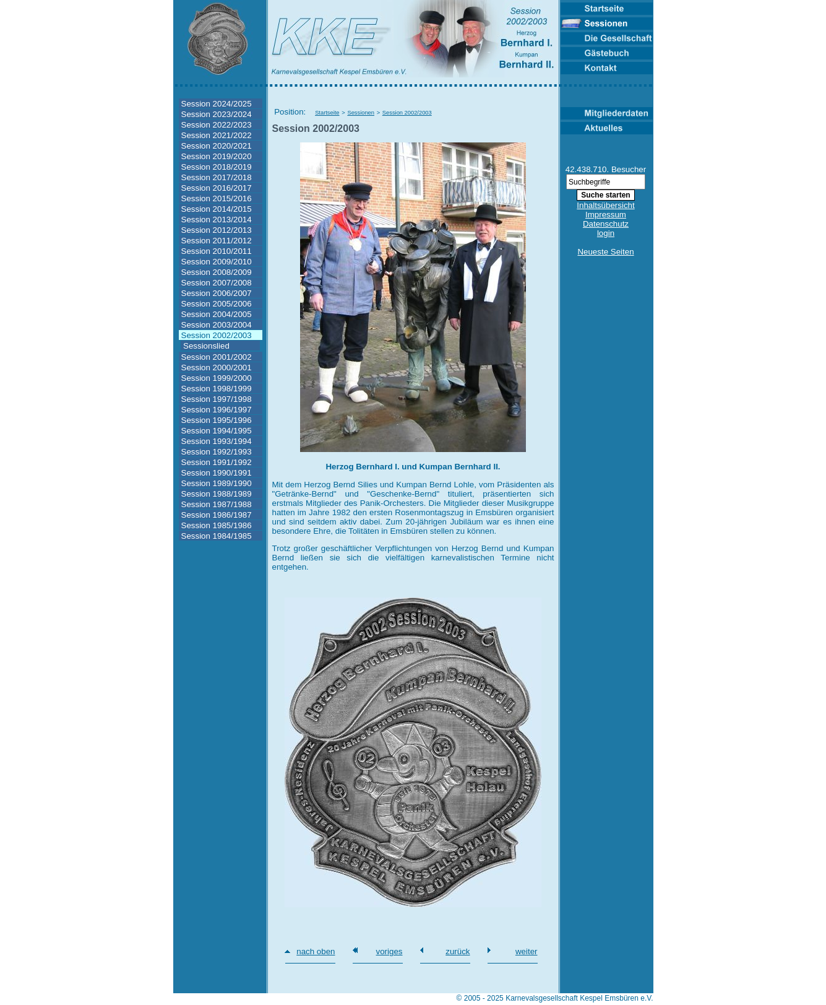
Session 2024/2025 (216, 103)
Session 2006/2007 (216, 293)
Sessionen (360, 113)
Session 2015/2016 (216, 198)
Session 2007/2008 (216, 282)
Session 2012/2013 (216, 230)
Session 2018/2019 (216, 167)
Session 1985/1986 (216, 525)
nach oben (315, 951)
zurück (457, 951)
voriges (389, 951)
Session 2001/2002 (216, 357)
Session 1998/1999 (216, 388)
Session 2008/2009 (216, 272)
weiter (526, 951)
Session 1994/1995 (216, 430)
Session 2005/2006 (216, 303)
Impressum (605, 214)
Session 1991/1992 (216, 462)
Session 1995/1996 (216, 420)
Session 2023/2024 (216, 114)
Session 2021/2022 (216, 135)
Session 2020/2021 (216, 145)
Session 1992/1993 (216, 451)
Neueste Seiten (605, 251)
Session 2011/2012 (216, 240)
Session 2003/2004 (216, 324)
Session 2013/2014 (216, 219)
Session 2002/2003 (216, 335)
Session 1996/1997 (216, 409)
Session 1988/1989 (216, 493)
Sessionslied (206, 345)
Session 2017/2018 (216, 177)
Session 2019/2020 (216, 156)
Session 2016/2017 (216, 188)
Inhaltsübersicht (605, 205)
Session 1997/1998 (216, 399)
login (605, 233)
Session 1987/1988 (216, 504)
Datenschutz (606, 223)
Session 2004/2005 (216, 314)
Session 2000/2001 (216, 367)
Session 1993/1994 (216, 441)
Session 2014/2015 (216, 209)
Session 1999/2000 (216, 378)
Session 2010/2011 (216, 251)
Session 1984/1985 (216, 536)
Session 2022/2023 (216, 124)
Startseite (327, 113)
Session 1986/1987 (216, 515)
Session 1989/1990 (216, 483)
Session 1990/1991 (216, 472)
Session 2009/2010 (216, 261)
